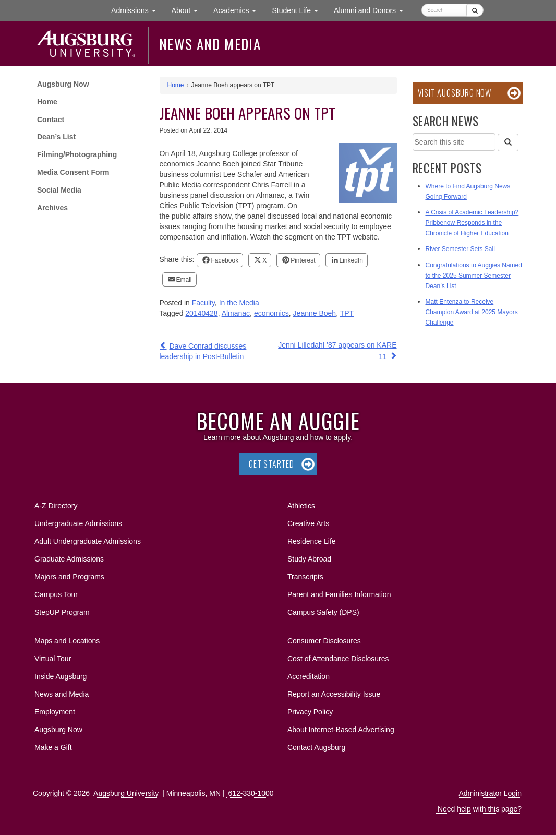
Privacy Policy (310, 712)
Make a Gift (53, 747)
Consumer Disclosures (324, 641)
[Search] (508, 142)
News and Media (210, 43)
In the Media (239, 303)
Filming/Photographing (77, 154)
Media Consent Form (73, 172)
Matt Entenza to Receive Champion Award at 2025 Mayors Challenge (472, 312)
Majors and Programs (69, 575)
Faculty (203, 303)
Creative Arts (308, 523)
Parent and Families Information (339, 594)
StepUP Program (62, 612)
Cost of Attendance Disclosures (338, 658)
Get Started (271, 464)
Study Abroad (309, 559)
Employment (54, 712)
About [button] (189, 13)
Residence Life (311, 541)
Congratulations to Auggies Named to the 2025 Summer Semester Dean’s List (474, 275)
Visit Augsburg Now (454, 93)
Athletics (301, 506)
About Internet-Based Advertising (340, 729)
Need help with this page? (480, 809)
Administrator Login (490, 793)
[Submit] (475, 10)
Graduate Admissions (69, 559)
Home (47, 102)
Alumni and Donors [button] (372, 10)
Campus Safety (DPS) (323, 612)
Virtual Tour (52, 658)
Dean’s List (56, 137)
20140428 (201, 313)
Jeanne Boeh (314, 313)
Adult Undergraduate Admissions (87, 541)
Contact (50, 119)
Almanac (236, 313)
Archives (52, 208)
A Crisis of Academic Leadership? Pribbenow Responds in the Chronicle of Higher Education (472, 223)
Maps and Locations (67, 641)
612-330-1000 (250, 793)
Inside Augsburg (60, 676)
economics (271, 313)
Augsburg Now (63, 84)
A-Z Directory (55, 506)
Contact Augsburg (316, 747)
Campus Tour (56, 594)
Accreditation (308, 676)
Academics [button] (238, 10)
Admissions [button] (137, 10)
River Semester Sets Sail (460, 249)
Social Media (59, 190)
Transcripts (305, 576)
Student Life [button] (299, 10)
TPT (347, 313)
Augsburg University (126, 793)
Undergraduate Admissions (78, 523)
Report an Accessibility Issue (333, 694)
